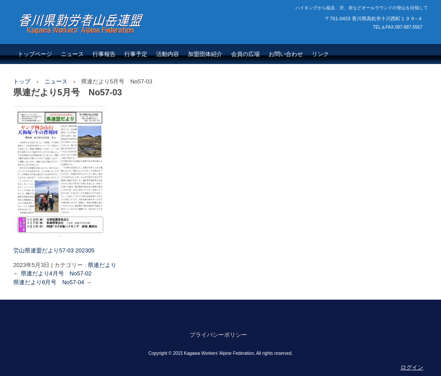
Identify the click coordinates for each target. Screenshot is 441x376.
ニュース (72, 54)
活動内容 (167, 54)
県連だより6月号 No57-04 (52, 282)
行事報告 (104, 54)
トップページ (35, 54)
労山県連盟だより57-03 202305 (53, 250)
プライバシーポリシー (218, 334)
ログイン (411, 367)
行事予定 (135, 54)
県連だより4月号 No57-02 (52, 273)
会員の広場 (245, 54)
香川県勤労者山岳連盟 (70, 42)
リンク (320, 54)
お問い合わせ (286, 54)
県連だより (102, 265)
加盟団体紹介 (205, 54)
